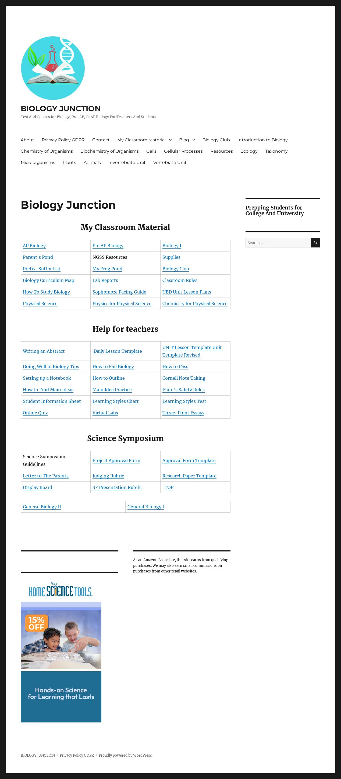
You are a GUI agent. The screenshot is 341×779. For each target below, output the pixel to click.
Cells (151, 151)
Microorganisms (38, 162)
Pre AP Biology (108, 245)
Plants (69, 162)
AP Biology (34, 245)
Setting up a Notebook (47, 378)
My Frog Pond (107, 268)
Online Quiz (35, 412)
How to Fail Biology (113, 366)
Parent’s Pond (38, 257)
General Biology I (145, 506)
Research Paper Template (189, 475)
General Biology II (42, 506)
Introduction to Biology (262, 139)
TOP (169, 487)
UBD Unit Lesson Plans (186, 292)
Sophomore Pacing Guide (119, 292)
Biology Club (216, 139)
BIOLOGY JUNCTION (61, 108)
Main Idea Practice (112, 389)
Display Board (37, 487)
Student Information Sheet (52, 401)
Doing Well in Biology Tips (51, 366)
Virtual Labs (105, 412)
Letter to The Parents (46, 475)
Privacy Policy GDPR (63, 139)
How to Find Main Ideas (48, 389)
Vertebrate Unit (170, 162)
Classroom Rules (179, 280)
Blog (184, 139)
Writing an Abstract (44, 351)
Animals (92, 162)
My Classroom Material (141, 139)
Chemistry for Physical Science (195, 303)
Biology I (171, 245)
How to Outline (109, 378)
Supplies (171, 257)
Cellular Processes (183, 151)
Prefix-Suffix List (42, 268)
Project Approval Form (116, 460)
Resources (221, 151)
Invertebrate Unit (127, 162)
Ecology (249, 151)
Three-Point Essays (183, 412)
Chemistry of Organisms (47, 151)
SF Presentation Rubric (117, 487)
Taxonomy (276, 151)
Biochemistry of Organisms (109, 151)
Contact (101, 139)
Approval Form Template (189, 460)
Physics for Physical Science (122, 303)
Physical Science (40, 303)
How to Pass (175, 366)
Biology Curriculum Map (48, 280)
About (27, 139)
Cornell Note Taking (183, 378)
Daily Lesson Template (118, 351)
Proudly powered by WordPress (125, 755)
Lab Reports (105, 280)
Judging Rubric (108, 475)
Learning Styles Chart (116, 401)
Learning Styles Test (184, 401)
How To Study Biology (46, 292)
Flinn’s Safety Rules (183, 389)
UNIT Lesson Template (186, 347)
